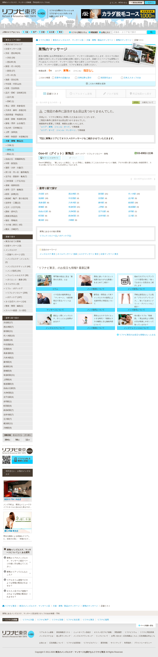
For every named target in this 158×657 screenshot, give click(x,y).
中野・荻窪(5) (10, 163)
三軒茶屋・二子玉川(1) (14, 181)
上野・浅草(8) (10, 132)
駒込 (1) (10, 154)
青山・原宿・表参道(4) (14, 106)
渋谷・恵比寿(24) (12, 53)
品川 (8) (10, 97)
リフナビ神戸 (43, 620)
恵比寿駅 (72, 194)
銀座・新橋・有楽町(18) (15, 119)
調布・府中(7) (10, 211)
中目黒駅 (72, 198)
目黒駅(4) (8, 349)
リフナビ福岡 (103, 620)
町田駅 (41, 216)
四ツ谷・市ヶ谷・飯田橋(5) (16, 172)
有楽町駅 (72, 207)
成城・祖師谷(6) (11, 185)
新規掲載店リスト (63, 632)
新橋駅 (41, 207)
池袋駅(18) (8, 340)
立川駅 (131, 216)
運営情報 (104, 643)
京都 (42, 32)
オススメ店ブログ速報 (103, 632)
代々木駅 (132, 194)
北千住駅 (102, 211)
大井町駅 (72, 211)
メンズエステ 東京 (47, 254)
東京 (59, 32)
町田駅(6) (8, 406)
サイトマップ (116, 643)
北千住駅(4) (9, 397)
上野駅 (101, 207)
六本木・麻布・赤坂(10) (15, 110)
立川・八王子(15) (12, 207)
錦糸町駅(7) (9, 410)
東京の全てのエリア (13, 44)
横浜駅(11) (8, 423)
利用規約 (127, 643)
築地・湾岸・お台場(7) (14, 123)
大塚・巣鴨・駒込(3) (13, 141)
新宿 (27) (10, 71)
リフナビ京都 (57, 620)
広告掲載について (56, 643)
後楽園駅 (132, 207)
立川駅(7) (8, 419)
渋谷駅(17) (8, 322)
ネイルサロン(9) (11, 284)
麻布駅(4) (8, 362)
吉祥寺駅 (102, 216)
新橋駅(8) (8, 371)
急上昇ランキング (63, 636)
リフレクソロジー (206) (17, 293)
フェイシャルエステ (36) (17, 275)
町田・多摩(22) (11, 194)
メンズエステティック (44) (18, 266)
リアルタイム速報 (46, 632)
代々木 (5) (11, 75)
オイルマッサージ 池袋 (67, 254)
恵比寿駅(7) (9, 327)
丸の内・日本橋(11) (13, 128)
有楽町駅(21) (9, 375)
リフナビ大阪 (28, 620)
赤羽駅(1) (8, 401)
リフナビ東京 (88, 620)
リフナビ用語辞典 (147, 632)
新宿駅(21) (8, 331)
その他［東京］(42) (13, 225)
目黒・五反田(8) (11, 88)
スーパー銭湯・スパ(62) (15, 310)
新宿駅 (101, 194)
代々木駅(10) (9, 336)
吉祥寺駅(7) (9, 415)
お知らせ (42, 643)
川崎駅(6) (8, 428)
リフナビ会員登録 (73, 643)
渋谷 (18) (10, 58)
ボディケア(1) (65, 236)
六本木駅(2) (9, 358)
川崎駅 (71, 220)
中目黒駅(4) (9, 344)
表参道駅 (42, 202)
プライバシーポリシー (143, 643)
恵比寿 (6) (11, 62)
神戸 (33, 32)
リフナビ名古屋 (73, 620)
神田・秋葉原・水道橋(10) (16, 137)
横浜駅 (41, 220)
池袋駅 (41, 198)
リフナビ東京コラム (78, 32)
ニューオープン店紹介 (82, 632)
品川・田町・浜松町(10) (15, 93)
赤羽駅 (131, 211)
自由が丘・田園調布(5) (14, 159)
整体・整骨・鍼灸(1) (13, 306)
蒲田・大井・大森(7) (13, 168)
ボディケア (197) (14, 297)
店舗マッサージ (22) (15, 254)
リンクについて (102, 636)
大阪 (25, 32)
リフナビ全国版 (10, 620)
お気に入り (104, 32)
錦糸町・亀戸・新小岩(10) (16, 198)
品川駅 (131, 198)
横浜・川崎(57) (11, 229)
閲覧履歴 (93, 32)
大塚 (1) (10, 145)
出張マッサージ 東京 (109, 254)
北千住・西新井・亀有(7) (15, 176)
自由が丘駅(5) (9, 388)
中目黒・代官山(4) (12, 84)
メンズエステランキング (83, 636)
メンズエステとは (46, 636)
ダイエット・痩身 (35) (16, 280)
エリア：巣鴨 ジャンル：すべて (55, 127)
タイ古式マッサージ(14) (15, 301)
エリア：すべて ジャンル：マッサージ (58, 130)
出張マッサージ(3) (12, 49)
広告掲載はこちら (130, 636)
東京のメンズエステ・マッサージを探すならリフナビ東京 (80, 652)
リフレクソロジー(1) (48, 236)
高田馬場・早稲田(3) (13, 115)
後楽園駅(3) (9, 384)
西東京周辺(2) (10, 216)
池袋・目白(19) (11, 79)
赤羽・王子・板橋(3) (13, 190)
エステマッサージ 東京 (89, 254)
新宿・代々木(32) (12, 66)
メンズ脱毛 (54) (13, 271)
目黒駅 (101, 198)
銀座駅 (131, 202)
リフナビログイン (90, 643)
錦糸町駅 (72, 216)
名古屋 (50, 32)
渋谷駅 (41, 194)
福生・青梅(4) (10, 220)
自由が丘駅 (43, 211)
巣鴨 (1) (10, 150)
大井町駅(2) (9, 393)
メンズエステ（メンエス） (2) (17, 260)
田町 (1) (10, 101)
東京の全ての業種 (12, 241)
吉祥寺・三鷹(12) (12, 203)
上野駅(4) (8, 379)
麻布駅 (101, 202)
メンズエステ (10, 250)
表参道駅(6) (9, 353)
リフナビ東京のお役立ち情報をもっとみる (136, 335)
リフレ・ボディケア (13, 288)
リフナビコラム (131, 632)
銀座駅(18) (8, 366)
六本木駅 (72, 202)
